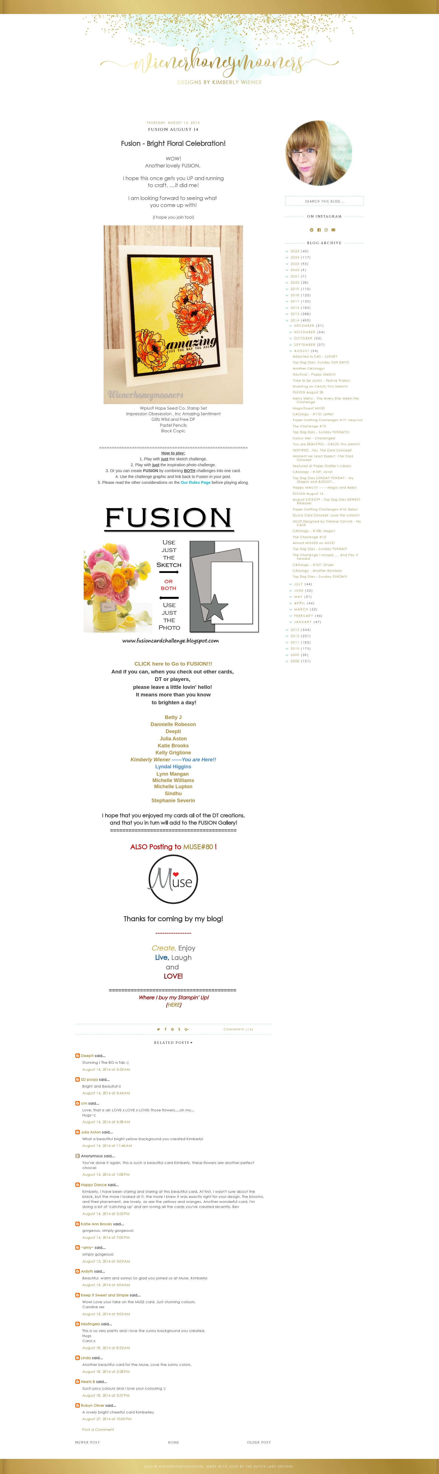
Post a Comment (98, 1429)
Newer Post (87, 1442)
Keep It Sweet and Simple (105, 1295)
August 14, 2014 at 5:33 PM (106, 1213)
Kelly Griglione (173, 752)
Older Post (259, 1442)
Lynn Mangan (173, 774)
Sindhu (173, 793)
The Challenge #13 (309, 426)
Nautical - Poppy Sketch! (314, 374)
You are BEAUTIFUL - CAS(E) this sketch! (326, 444)
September (305, 344)
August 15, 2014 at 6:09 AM (106, 1261)
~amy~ (87, 1247)
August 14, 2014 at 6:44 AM (106, 1092)
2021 (296, 276)
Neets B (88, 1381)
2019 (296, 289)
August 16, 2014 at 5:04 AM (106, 1284)
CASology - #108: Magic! (314, 531)
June (299, 590)
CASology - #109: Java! (313, 472)
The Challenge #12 (309, 537)
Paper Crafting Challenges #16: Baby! (325, 509)
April (300, 603)
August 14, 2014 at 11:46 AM (107, 1145)
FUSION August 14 (308, 493)
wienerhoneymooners (181, 1466)
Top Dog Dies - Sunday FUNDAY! (320, 549)
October (304, 338)
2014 (296, 320)
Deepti (173, 731)
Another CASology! (309, 368)
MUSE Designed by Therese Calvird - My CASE (327, 523)
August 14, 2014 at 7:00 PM (106, 1237)
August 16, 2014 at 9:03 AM (106, 1313)
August (302, 351)
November (305, 332)
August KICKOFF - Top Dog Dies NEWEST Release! (327, 501)
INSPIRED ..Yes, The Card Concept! (322, 450)
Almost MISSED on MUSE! (314, 543)
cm (84, 1103)
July (299, 584)
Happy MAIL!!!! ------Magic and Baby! (325, 487)
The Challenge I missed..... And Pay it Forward (325, 557)
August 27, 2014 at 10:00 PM (107, 1418)
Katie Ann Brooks (96, 1223)
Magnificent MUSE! (309, 408)
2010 (296, 648)
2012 (296, 636)
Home (173, 1442)
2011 (296, 642)
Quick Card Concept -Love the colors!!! (326, 515)
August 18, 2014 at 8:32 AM (106, 1347)
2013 (296, 630)
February (304, 616)
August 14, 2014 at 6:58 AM (106, 1121)
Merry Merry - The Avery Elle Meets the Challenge (326, 400)
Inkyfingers (90, 1323)
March (302, 609)
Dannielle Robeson (173, 724)
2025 (296, 251)
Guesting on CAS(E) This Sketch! (320, 386)
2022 (296, 270)
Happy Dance (94, 1184)
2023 (296, 264)
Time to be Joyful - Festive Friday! (321, 380)
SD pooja (89, 1079)
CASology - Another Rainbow (317, 570)
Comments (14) (239, 1029)
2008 (296, 661)
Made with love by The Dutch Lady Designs (250, 1466)
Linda (86, 1357)
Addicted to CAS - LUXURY (315, 356)
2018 (296, 295)
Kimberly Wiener (151, 759)
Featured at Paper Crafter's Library (322, 466)
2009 (296, 655)
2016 (296, 307)
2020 (296, 282)
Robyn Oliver (92, 1405)
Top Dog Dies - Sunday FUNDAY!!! (321, 432)
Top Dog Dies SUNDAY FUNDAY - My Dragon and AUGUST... (323, 480)
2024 (296, 257)
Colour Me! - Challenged (314, 438)
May (299, 596)
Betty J (173, 717)
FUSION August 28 (308, 392)
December (305, 325)
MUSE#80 (198, 846)
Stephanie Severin (173, 800)
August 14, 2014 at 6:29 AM (106, 1069)
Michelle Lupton (173, 786)
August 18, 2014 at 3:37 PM (106, 1395)
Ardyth (87, 1271)
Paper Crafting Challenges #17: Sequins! (328, 420)
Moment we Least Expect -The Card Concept (323, 458)
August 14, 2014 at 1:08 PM (106, 1174)
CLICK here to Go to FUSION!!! (173, 664)
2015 (296, 314)
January (304, 622)
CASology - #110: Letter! (313, 414)
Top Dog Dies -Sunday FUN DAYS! (321, 362)
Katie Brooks (173, 745)
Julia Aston (173, 738)
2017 (296, 301)
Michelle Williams (173, 780)
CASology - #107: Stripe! (313, 565)
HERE (173, 1004)
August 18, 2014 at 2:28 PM (106, 1371)
